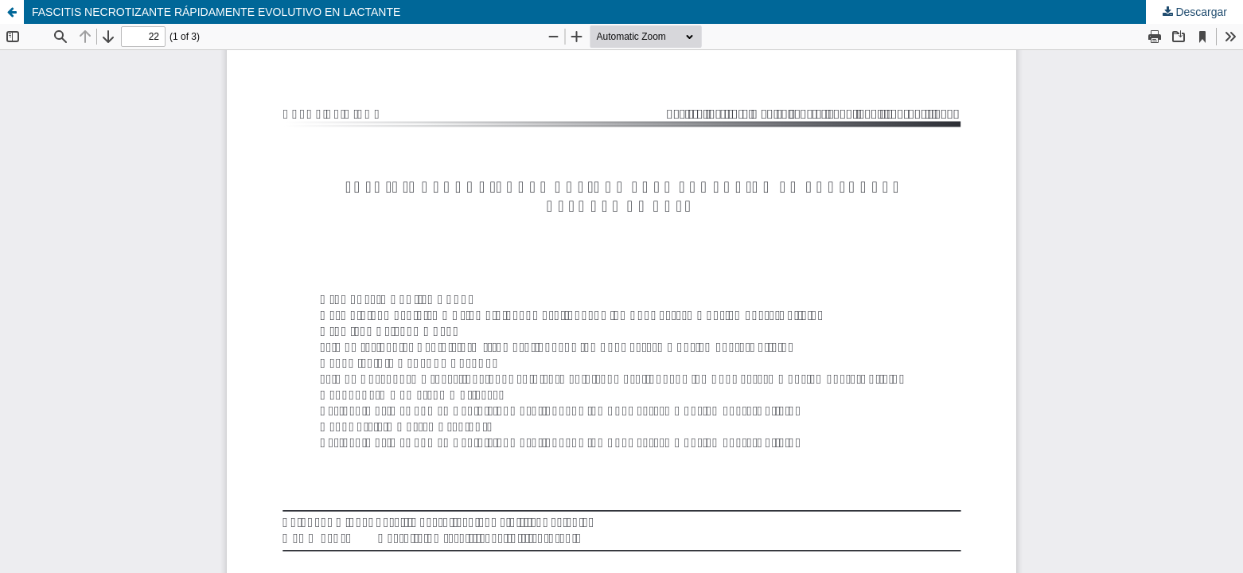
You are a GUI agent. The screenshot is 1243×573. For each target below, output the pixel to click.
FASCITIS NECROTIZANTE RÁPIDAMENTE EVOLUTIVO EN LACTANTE (216, 12)
